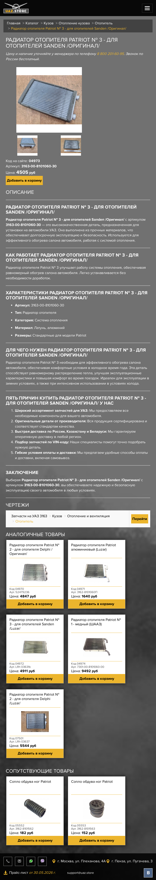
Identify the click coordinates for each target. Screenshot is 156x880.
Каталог (32, 23)
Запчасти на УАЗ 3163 (29, 516)
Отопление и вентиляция (88, 516)
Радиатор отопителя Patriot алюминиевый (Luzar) (93, 547)
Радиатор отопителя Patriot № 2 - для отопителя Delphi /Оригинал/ (34, 549)
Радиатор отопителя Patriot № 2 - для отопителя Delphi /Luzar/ (34, 699)
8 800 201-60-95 (110, 53)
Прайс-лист (29, 872)
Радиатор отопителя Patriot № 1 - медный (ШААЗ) (96, 622)
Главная (13, 23)
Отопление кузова (74, 23)
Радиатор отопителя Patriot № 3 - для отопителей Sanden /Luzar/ (34, 624)
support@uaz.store (80, 873)
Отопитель (104, 23)
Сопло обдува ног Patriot (30, 782)
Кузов (49, 23)
